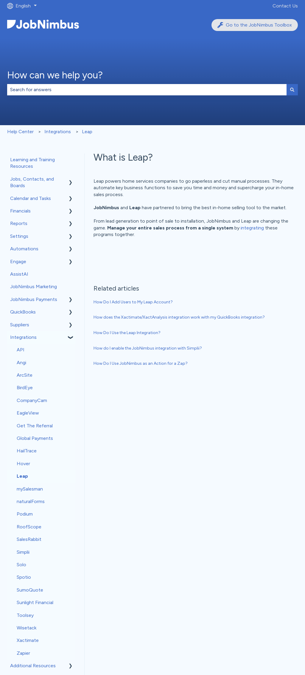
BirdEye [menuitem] (25, 387)
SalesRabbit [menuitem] (29, 539)
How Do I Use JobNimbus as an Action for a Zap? (141, 363)
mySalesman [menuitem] (30, 489)
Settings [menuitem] (19, 236)
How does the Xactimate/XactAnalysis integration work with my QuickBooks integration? (179, 317)
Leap (87, 131)
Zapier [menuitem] (23, 653)
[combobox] (147, 89)
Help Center (20, 131)
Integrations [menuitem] (23, 337)
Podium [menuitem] (25, 514)
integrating (252, 228)
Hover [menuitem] (23, 463)
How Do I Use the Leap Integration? (127, 332)
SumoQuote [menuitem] (30, 590)
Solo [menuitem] (21, 564)
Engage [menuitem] (18, 261)
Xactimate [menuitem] (28, 640)
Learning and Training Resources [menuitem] (32, 163)
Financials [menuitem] (20, 211)
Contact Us (285, 6)
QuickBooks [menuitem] (23, 312)
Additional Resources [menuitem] (33, 665)
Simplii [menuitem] (23, 552)
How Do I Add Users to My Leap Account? (133, 302)
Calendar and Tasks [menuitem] (30, 198)
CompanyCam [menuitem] (32, 400)
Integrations (57, 131)
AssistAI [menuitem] (19, 274)
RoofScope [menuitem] (29, 527)
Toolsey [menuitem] (25, 615)
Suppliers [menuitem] (19, 325)
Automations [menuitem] (24, 249)
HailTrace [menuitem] (27, 451)
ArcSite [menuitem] (24, 375)
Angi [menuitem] (21, 362)
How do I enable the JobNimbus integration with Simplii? (148, 348)
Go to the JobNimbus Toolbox (254, 25)
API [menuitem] (20, 350)
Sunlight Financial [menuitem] (35, 602)
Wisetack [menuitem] (26, 628)
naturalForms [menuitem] (31, 501)
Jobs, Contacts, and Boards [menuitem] (32, 182)
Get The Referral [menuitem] (35, 426)
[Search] (292, 89)
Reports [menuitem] (18, 223)
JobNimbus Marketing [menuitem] (33, 286)
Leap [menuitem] (22, 476)
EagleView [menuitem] (28, 413)
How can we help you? (55, 75)
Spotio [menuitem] (24, 577)
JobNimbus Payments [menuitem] (33, 299)
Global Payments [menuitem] (35, 438)
